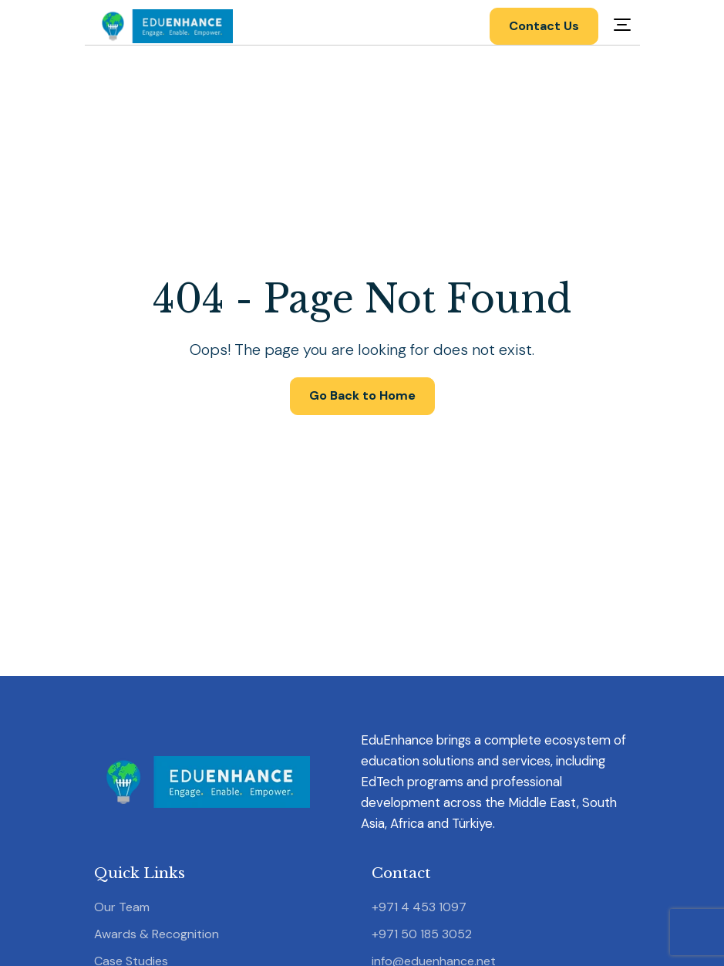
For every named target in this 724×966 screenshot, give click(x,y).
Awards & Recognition (156, 934)
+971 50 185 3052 (422, 934)
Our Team (122, 907)
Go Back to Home (362, 395)
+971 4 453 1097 (419, 907)
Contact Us (544, 26)
